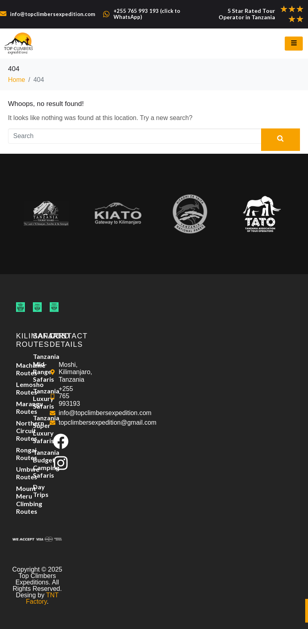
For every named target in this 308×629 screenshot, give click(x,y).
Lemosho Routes (20, 388)
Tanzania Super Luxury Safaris (37, 429)
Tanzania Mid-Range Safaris (37, 367)
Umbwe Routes (20, 472)
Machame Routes (20, 369)
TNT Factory (42, 598)
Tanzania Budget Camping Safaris (37, 463)
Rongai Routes (20, 453)
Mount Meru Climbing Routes (20, 499)
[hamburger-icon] (294, 44)
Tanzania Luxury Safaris (37, 398)
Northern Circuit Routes (20, 430)
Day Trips (37, 490)
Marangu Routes (20, 407)
